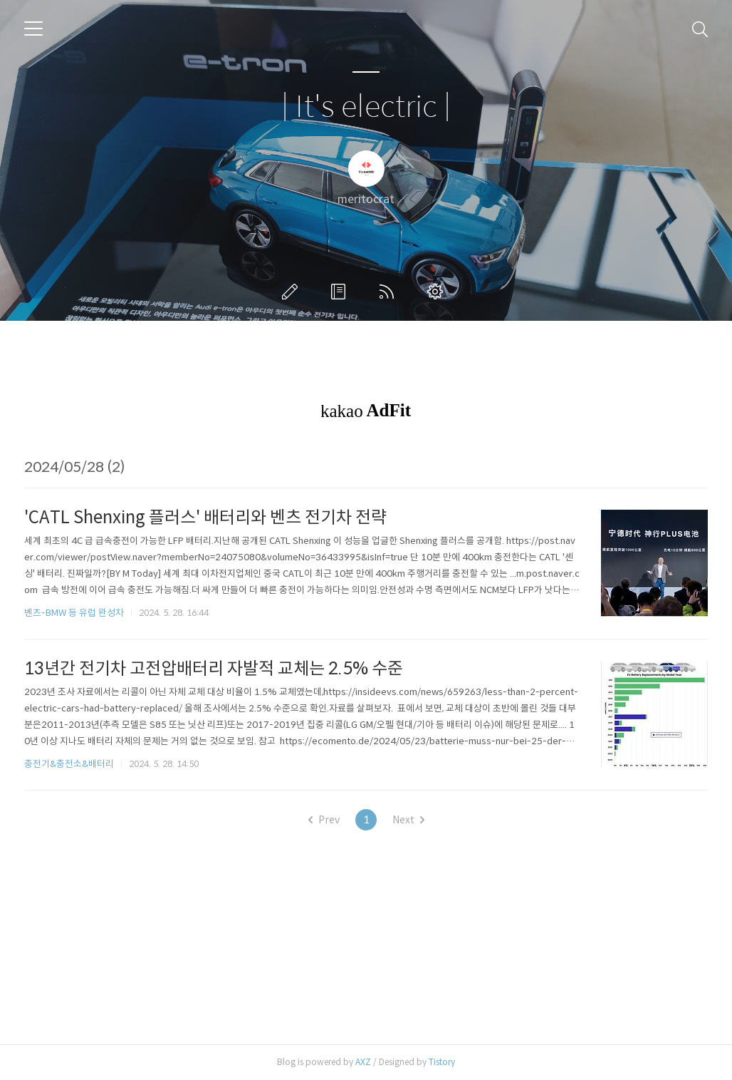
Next (408, 819)
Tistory (442, 1061)
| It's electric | (366, 107)
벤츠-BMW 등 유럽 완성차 (74, 613)
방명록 (341, 291)
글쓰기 (293, 291)
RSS (389, 291)
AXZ (363, 1061)
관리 (438, 291)
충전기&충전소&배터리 (69, 764)
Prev (324, 819)
